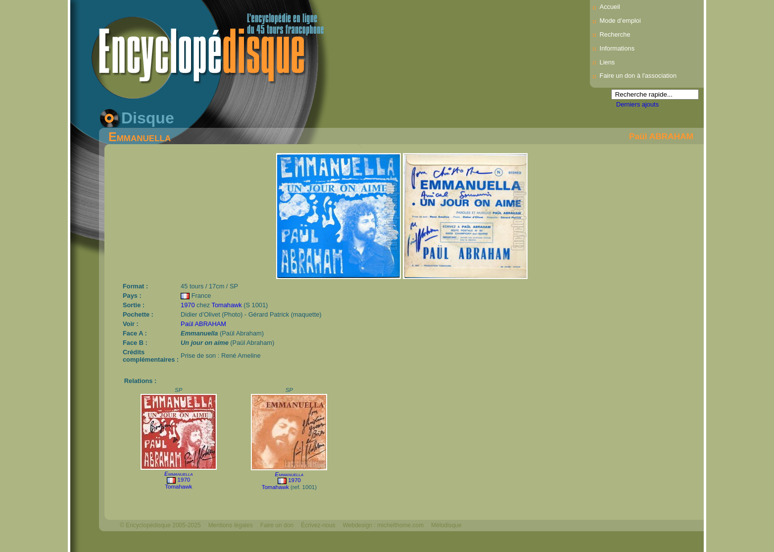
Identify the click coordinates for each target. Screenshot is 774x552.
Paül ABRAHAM (661, 136)
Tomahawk (226, 305)
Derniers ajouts (637, 104)
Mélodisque (446, 525)
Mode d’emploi (620, 20)
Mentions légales (230, 525)
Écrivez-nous (318, 525)
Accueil (610, 6)
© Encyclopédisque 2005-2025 (160, 525)
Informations (617, 48)
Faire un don (276, 525)
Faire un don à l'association (638, 75)
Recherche (615, 34)
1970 (187, 305)
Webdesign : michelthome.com (383, 525)
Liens (607, 62)
